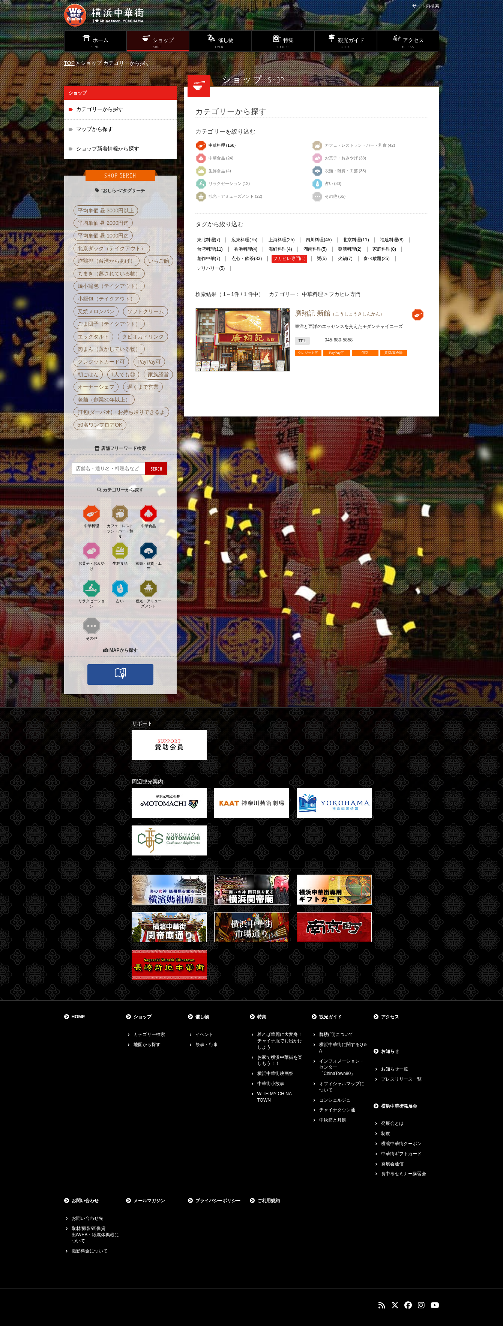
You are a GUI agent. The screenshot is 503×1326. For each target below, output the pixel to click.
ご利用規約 (268, 1200)
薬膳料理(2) (350, 249)
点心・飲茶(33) (246, 258)
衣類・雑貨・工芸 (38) (339, 169)
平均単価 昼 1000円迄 (103, 236)
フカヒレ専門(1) (289, 258)
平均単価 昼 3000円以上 (106, 210)
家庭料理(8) (384, 249)
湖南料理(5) (315, 249)
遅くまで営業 (143, 387)
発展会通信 (392, 1164)
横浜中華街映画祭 (275, 1073)
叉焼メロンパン (96, 311)
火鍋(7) (345, 258)
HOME (78, 1016)
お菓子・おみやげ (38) (339, 156)
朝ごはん (88, 374)
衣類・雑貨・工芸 (148, 556)
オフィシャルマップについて (341, 1087)
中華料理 (91, 516)
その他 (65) (329, 194)
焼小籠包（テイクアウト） (109, 286)
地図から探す (147, 1044)
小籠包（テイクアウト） (106, 299)
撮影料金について (90, 1251)
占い (120, 591)
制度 (385, 1133)
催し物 (202, 1016)
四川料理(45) (319, 239)
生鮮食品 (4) (213, 169)
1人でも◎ (123, 374)
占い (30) (327, 182)
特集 (261, 1016)
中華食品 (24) (214, 156)
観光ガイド (330, 1016)
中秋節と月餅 (332, 1120)
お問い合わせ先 (87, 1218)
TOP (69, 63)
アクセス (390, 1016)
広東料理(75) (244, 239)
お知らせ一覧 (394, 1069)
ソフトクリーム (145, 311)
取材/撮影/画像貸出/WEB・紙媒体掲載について (95, 1235)
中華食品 (148, 516)
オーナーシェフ (96, 387)
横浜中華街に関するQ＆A (343, 1048)
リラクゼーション (91, 593)
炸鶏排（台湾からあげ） (106, 261)
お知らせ (390, 1051)
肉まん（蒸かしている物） (109, 349)
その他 (91, 628)
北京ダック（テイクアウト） (112, 248)
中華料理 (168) (215, 143)
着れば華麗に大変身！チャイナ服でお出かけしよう (279, 1041)
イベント (204, 1034)
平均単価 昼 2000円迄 (103, 223)
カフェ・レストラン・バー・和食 (120, 521)
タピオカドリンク (143, 337)
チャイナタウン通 (337, 1110)
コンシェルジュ (335, 1100)
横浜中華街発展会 (399, 1106)
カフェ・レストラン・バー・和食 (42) (353, 143)
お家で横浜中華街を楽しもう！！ (279, 1060)
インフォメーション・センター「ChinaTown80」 (341, 1067)
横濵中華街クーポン (401, 1143)
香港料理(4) (246, 249)
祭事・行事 (206, 1044)
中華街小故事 (270, 1083)
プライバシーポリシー (217, 1200)
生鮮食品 (120, 553)
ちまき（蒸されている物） (109, 274)
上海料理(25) (281, 239)
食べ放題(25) (376, 258)
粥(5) (322, 258)
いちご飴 (158, 261)
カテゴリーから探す (99, 109)
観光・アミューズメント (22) (229, 194)
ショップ (143, 1016)
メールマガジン (149, 1200)
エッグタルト (93, 337)
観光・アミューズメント (148, 593)
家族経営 (158, 374)
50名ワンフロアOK (100, 425)
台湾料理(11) (210, 249)
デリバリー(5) (211, 268)
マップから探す (94, 129)
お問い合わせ (85, 1200)
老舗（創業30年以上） (104, 400)
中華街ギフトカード (401, 1153)
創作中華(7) (209, 258)
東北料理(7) (209, 239)
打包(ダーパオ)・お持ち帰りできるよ (121, 412)
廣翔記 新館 (339, 313)
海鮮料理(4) (280, 249)
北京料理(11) (356, 239)
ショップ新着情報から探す (107, 149)
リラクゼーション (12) (222, 182)
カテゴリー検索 (149, 1034)
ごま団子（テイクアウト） (109, 324)
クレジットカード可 (101, 362)
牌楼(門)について (336, 1034)
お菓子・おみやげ (91, 556)
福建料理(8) (392, 239)
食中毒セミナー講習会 (403, 1173)
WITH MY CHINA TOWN (274, 1097)
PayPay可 (149, 362)
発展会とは (392, 1123)
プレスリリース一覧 (401, 1079)
